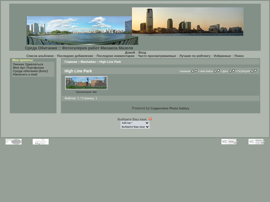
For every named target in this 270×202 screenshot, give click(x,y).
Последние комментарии (115, 56)
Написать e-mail (25, 74)
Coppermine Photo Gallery (169, 108)
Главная (71, 61)
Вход (142, 52)
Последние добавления (75, 56)
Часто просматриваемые (157, 56)
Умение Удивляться (28, 64)
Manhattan (88, 61)
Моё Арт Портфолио (28, 67)
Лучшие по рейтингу (194, 56)
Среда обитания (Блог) (30, 71)
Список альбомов (39, 56)
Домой (130, 52)
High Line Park (110, 61)
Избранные (222, 56)
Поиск (239, 56)
